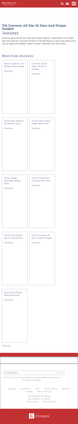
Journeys (10, 33)
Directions (32, 401)
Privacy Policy (50, 388)
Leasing (12, 388)
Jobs (37, 388)
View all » (6, 345)
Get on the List (44, 391)
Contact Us (25, 388)
